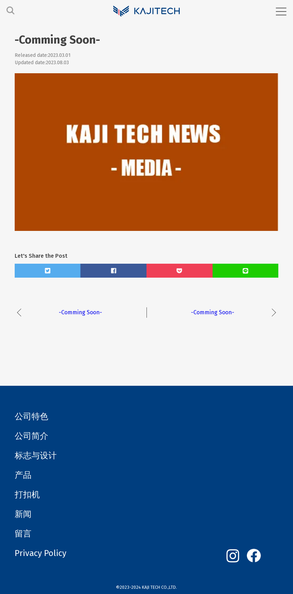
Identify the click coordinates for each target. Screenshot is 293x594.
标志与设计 (36, 455)
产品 (23, 475)
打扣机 (27, 494)
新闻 (23, 514)
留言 (23, 534)
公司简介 (31, 436)
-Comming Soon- (80, 312)
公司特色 (31, 416)
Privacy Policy (40, 553)
